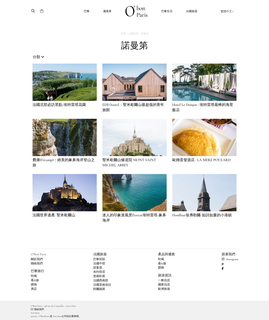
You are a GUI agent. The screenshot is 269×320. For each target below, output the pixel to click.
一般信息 (164, 280)
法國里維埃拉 (102, 285)
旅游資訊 (164, 275)
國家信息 (164, 284)
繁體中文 (227, 11)
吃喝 (34, 276)
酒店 (34, 289)
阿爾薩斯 (99, 289)
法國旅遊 (191, 11)
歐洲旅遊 (164, 289)
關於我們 (37, 259)
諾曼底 (97, 267)
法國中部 (99, 263)
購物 (34, 284)
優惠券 (107, 11)
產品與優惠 (166, 254)
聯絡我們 (37, 263)
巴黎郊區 (99, 259)
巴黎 (86, 11)
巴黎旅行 (37, 271)
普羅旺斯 (99, 276)
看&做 (35, 280)
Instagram (230, 259)
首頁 (123, 33)
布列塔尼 (99, 272)
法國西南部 (100, 280)
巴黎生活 (166, 11)
